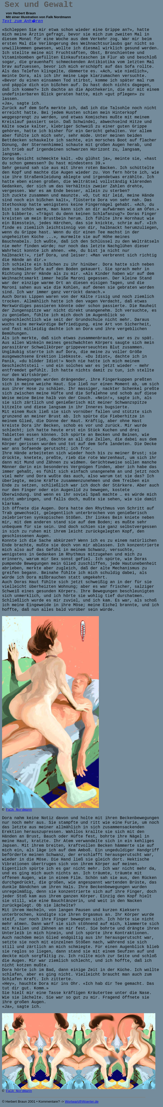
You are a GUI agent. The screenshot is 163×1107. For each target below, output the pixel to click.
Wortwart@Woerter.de (82, 1101)
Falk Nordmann (19, 810)
